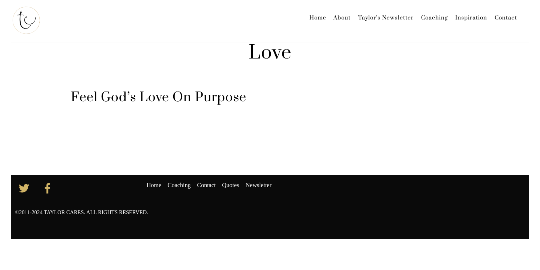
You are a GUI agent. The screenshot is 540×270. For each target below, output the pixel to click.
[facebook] (49, 187)
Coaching (434, 17)
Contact (506, 17)
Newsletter (259, 185)
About (342, 17)
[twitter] (25, 187)
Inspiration (471, 17)
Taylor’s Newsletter (386, 17)
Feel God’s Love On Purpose (158, 97)
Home (317, 17)
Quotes (230, 185)
